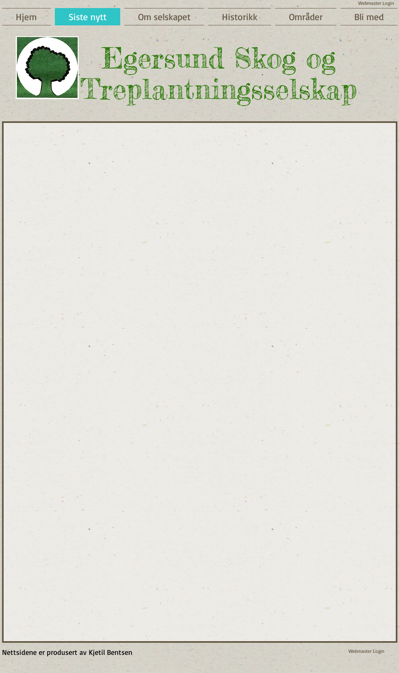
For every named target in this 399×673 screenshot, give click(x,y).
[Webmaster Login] (366, 651)
